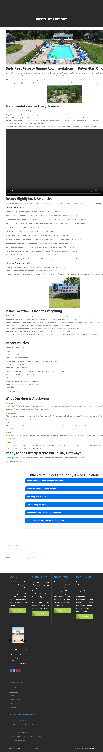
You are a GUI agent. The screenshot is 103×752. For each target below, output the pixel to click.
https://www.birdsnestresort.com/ (20, 552)
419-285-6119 (12, 546)
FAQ (10, 704)
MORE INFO (18, 611)
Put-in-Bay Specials (16, 728)
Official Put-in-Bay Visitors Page (21, 724)
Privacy (12, 696)
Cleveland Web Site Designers (85, 748)
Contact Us (13, 692)
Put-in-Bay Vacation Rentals (19, 732)
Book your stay (13, 458)
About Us (12, 688)
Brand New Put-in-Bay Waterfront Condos (25, 736)
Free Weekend (14, 700)
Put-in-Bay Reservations (18, 720)
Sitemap (12, 707)
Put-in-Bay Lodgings (17, 740)
